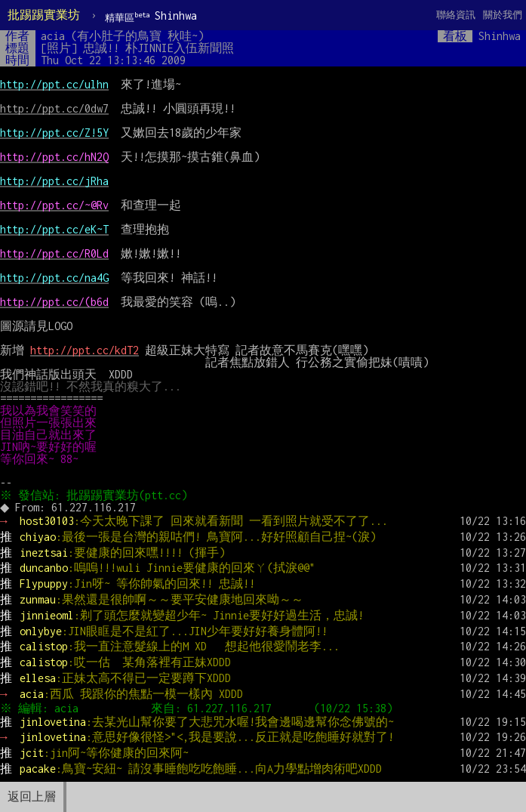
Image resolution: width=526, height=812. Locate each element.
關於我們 (502, 15)
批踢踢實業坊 (44, 14)
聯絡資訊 (455, 15)
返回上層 (32, 796)
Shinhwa (151, 16)
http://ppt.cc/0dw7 (54, 108)
